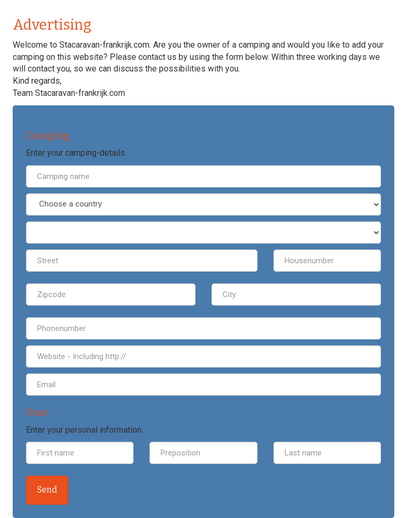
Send (47, 490)
